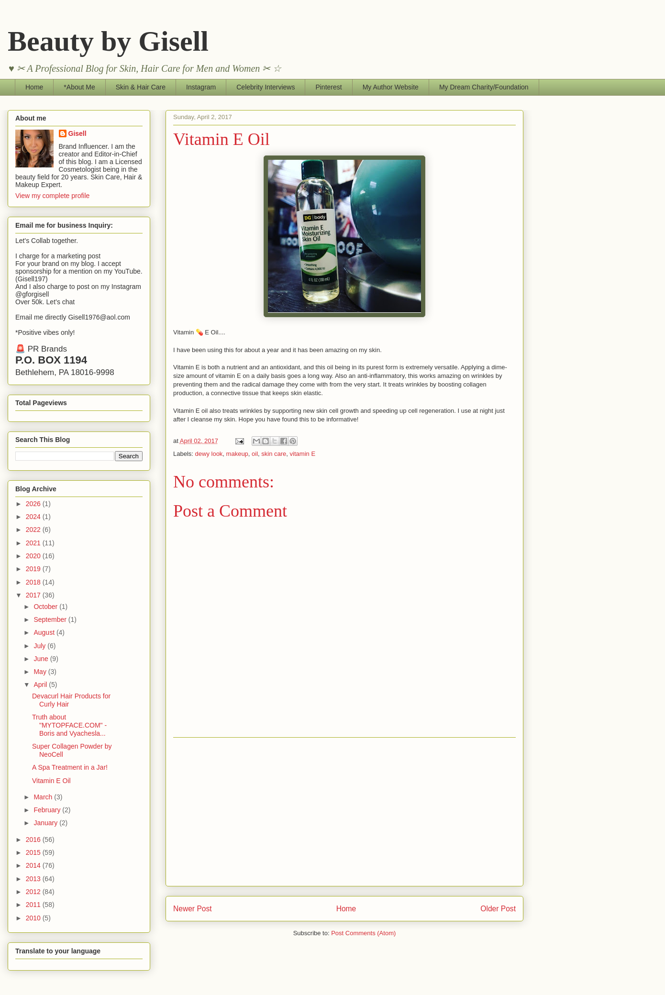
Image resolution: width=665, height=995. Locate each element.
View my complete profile (52, 195)
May (40, 671)
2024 (34, 516)
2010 (34, 918)
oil (255, 453)
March (43, 797)
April (41, 684)
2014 (34, 865)
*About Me (79, 87)
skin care (273, 453)
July (40, 646)
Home (34, 87)
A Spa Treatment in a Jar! (70, 767)
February (47, 810)
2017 (34, 595)
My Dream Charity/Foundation (484, 87)
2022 (34, 529)
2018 (34, 582)
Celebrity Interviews (265, 87)
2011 (34, 904)
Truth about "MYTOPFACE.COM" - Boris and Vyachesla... (69, 725)
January (46, 823)
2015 (34, 852)
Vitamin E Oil (51, 781)
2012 (34, 892)
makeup (237, 453)
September (50, 619)
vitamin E (302, 453)
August (44, 632)
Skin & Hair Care (141, 87)
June (41, 659)
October (46, 606)
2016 (34, 839)
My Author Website (391, 87)
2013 (34, 879)
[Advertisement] (344, 812)
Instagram (201, 87)
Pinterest (328, 87)
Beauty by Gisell (108, 41)
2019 (34, 569)
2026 (34, 504)
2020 (34, 556)
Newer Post (192, 909)
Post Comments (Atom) (363, 933)
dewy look (209, 453)
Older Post (498, 909)
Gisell (77, 133)
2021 (34, 543)
